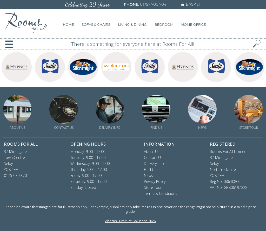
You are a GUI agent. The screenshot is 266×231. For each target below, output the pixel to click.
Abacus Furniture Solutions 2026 (130, 221)
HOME (68, 24)
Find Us (150, 169)
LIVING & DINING (132, 24)
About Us (151, 151)
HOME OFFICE (193, 24)
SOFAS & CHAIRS (96, 24)
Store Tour (153, 187)
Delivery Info (154, 163)
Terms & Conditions (160, 193)
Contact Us (153, 157)
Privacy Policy (154, 181)
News (148, 175)
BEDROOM (164, 24)
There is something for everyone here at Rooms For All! (132, 44)
